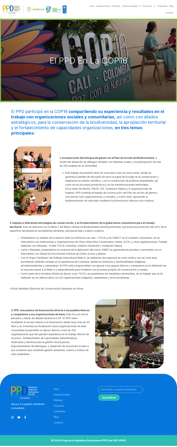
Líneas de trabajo (131, 6)
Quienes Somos (103, 6)
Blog (171, 6)
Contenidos (162, 6)
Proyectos (149, 6)
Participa (116, 6)
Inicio (92, 6)
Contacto (169, 12)
